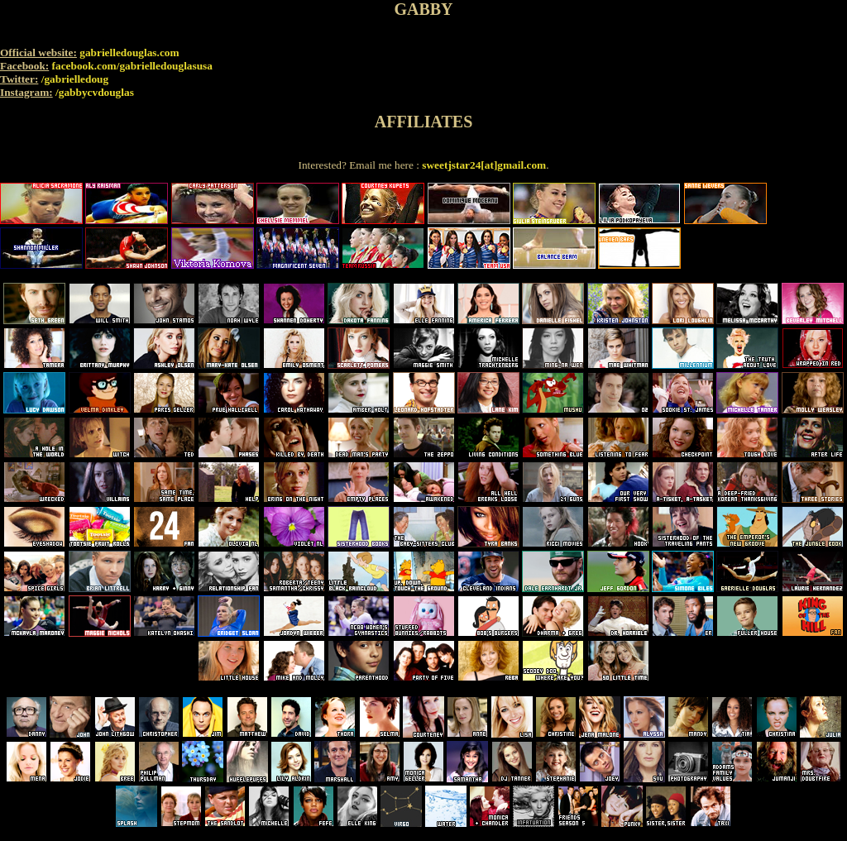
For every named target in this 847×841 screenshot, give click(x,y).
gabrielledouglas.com (129, 52)
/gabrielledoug (74, 79)
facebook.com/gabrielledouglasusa (132, 66)
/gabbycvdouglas (94, 92)
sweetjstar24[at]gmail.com (484, 165)
